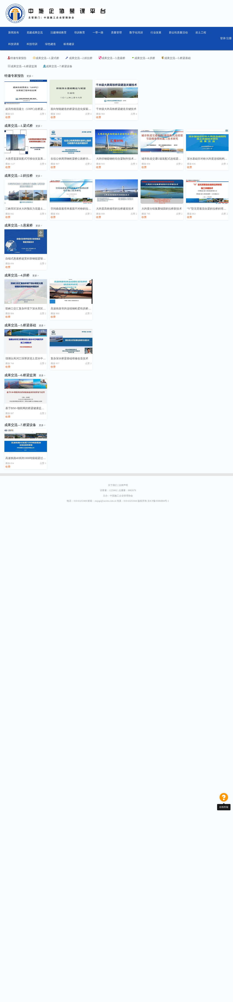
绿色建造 (50, 44)
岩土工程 (200, 32)
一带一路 (98, 32)
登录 (223, 38)
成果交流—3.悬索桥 (112, 58)
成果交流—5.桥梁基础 (176, 58)
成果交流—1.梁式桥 (46, 58)
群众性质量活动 (178, 32)
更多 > (30, 76)
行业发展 (156, 32)
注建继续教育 (58, 32)
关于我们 (113, 485)
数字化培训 (136, 32)
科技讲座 (13, 44)
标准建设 (68, 44)
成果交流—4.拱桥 (143, 58)
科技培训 (32, 44)
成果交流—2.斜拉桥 (78, 58)
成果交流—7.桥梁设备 (57, 66)
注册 (229, 38)
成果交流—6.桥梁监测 (22, 66)
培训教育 (79, 32)
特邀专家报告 (16, 58)
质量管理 (116, 32)
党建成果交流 (35, 32)
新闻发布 (13, 32)
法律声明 (123, 485)
